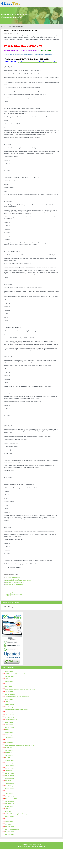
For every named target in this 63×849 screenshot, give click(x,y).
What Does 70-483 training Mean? (14, 584)
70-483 (5, 26)
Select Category (8, 607)
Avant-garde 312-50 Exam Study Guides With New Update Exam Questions (15, 594)
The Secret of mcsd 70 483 (12, 577)
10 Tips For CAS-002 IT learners (48, 593)
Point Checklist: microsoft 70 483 (21, 30)
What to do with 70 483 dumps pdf (14, 582)
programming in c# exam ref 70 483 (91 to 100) (18, 580)
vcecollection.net (41, 846)
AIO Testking (33, 846)
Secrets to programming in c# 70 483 (15, 579)
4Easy (10, 3)
